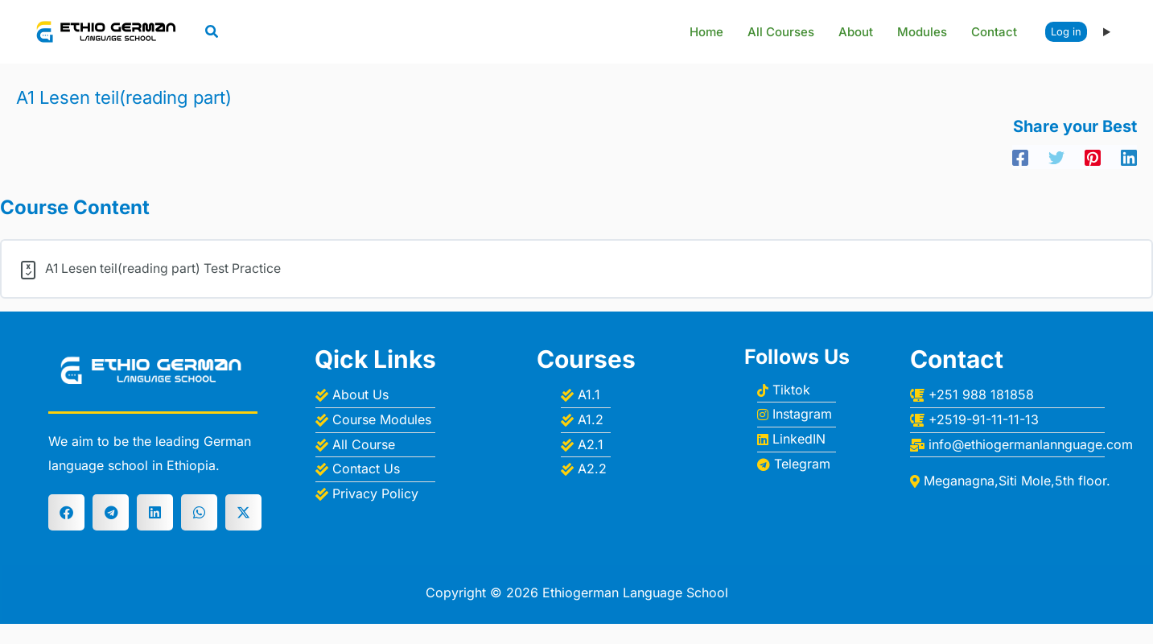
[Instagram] (796, 414)
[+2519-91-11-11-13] (1023, 419)
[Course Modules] (375, 419)
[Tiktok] (796, 390)
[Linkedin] (1129, 157)
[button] (212, 33)
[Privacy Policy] (375, 493)
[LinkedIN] (796, 439)
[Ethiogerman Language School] (108, 31)
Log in (1066, 31)
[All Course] (375, 444)
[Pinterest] (1093, 157)
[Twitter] (1056, 157)
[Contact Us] (375, 469)
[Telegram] (796, 464)
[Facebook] (1020, 157)
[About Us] (375, 395)
